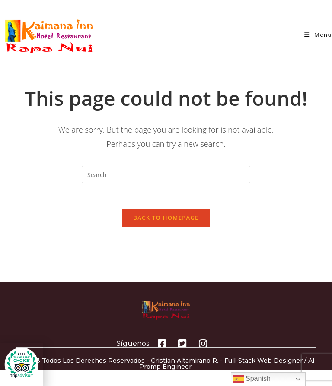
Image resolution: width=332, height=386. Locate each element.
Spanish (252, 379)
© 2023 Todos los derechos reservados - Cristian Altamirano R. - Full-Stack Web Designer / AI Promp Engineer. (166, 363)
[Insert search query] (166, 174)
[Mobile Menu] (318, 34)
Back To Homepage (165, 217)
